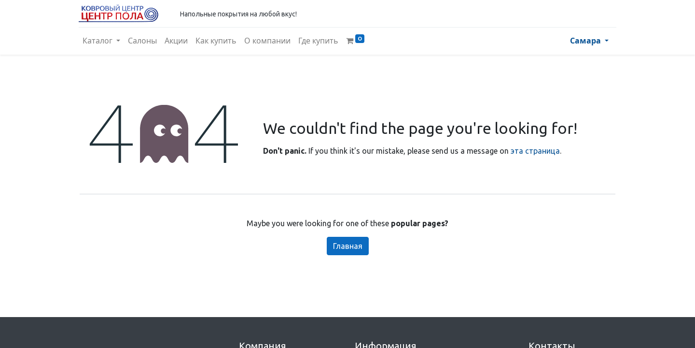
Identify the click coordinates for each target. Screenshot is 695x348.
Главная (347, 246)
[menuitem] (143, 41)
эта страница (535, 150)
